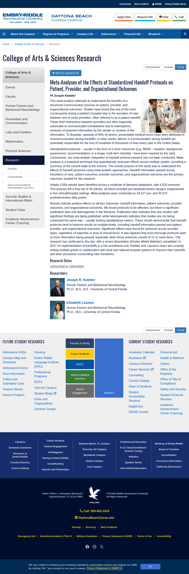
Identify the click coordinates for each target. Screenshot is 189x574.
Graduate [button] (168, 67)
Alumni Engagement (80, 391)
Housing (39, 352)
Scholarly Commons (20, 447)
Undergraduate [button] (152, 67)
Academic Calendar (142, 352)
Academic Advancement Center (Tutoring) (22, 221)
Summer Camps (45, 409)
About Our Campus (24, 34)
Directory (91, 527)
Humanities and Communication (16, 121)
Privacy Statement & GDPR (104, 568)
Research (156, 34)
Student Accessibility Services (137, 396)
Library (164, 363)
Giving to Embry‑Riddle (55, 458)
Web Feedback (109, 527)
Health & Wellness (172, 358)
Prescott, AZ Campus (94, 449)
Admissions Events (15, 368)
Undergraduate (15, 177)
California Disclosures (169, 466)
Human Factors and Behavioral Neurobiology (23, 107)
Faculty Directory (20, 462)
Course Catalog (139, 380)
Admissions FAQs (14, 352)
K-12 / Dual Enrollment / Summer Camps (133, 449)
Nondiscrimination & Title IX (56, 536)
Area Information (14, 373)
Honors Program (13, 395)
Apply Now (124, 17)
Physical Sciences (18, 151)
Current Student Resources (150, 341)
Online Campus (94, 461)
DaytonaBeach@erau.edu (94, 517)
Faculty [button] (180, 67)
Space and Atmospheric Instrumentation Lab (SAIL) (21, 186)
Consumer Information (169, 461)
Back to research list (65, 73)
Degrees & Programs (57, 34)
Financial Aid (134, 34)
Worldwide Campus (95, 455)
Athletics (133, 456)
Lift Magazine (55, 452)
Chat (163, 17)
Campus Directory (140, 363)
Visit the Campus (45, 387)
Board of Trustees (169, 449)
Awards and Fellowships (55, 469)
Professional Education (133, 442)
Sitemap (76, 527)
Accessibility (164, 536)
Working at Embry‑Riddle (169, 443)
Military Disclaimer (86, 536)
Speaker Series (133, 462)
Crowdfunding (55, 463)
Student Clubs (15, 210)
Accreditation (168, 455)
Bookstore (137, 358)
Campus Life (86, 34)
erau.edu (94, 495)
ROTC (38, 382)
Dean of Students (140, 386)
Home (6, 44)
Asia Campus (94, 466)
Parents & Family (80, 343)
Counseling (136, 375)
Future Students (80, 353)
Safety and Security (173, 389)
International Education (133, 468)
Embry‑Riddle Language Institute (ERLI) (46, 362)
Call (179, 16)
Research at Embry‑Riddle (20, 455)
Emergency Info (27, 536)
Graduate (12, 168)
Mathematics (14, 141)
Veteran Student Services (80, 376)
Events (10, 87)
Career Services (141, 369)
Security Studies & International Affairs (19, 198)
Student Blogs (45, 393)
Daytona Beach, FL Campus (94, 443)
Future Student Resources (23, 341)
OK (150, 566)
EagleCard (136, 406)
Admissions (110, 34)
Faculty (11, 96)
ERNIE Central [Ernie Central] (138, 412)
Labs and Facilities (19, 132)
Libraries (20, 442)
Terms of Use (144, 536)
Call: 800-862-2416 (94, 511)
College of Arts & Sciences (29, 44)
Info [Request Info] (145, 17)
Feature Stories (13, 389)
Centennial (125, 4)
